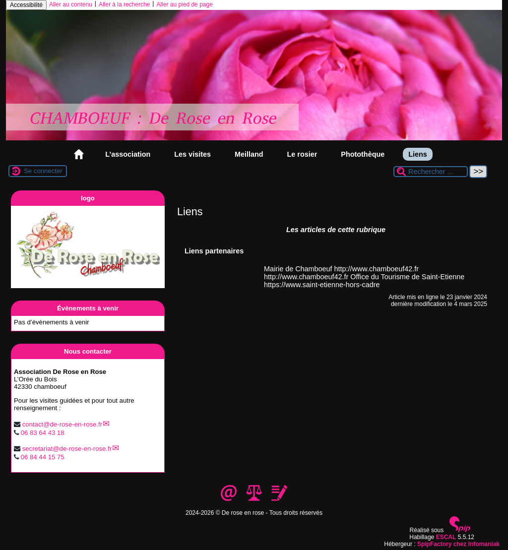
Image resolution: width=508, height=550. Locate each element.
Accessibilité (26, 4)
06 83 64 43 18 (42, 432)
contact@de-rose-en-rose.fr (62, 424)
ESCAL (446, 537)
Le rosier (302, 154)
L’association (127, 154)
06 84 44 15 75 (42, 457)
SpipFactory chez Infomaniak (458, 544)
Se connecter (43, 171)
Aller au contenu (70, 4)
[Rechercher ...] (430, 171)
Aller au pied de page (184, 4)
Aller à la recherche (124, 4)
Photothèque (362, 154)
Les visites (192, 154)
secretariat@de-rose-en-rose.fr (67, 448)
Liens (417, 154)
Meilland (249, 154)
